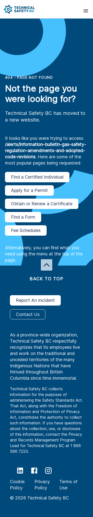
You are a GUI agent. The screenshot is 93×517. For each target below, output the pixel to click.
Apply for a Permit (29, 190)
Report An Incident (35, 300)
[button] (17, 9)
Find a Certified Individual (37, 177)
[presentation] (86, 11)
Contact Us (27, 314)
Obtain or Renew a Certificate (41, 204)
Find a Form (23, 217)
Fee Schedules (26, 230)
